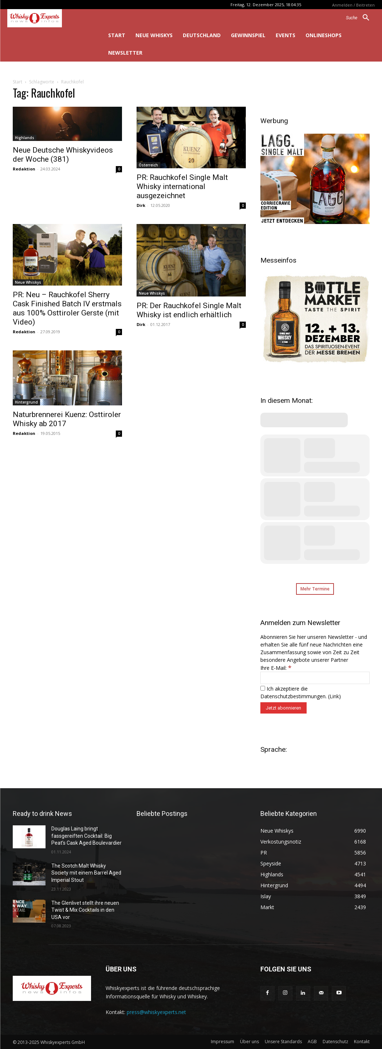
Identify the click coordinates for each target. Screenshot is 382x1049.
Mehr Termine (315, 589)
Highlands (24, 137)
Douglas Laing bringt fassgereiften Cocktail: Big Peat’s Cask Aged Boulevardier (86, 836)
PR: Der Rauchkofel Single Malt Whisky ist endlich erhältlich (189, 310)
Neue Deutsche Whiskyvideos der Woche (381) (63, 155)
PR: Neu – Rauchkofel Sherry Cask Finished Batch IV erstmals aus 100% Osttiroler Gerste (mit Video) (67, 308)
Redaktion (24, 169)
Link (334, 696)
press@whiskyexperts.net (156, 1012)
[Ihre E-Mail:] (315, 678)
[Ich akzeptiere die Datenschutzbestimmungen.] (262, 688)
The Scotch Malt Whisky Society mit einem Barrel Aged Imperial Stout (86, 873)
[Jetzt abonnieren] (283, 708)
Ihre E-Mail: (275, 667)
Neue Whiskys (28, 282)
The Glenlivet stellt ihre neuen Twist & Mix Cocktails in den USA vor (85, 910)
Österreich (148, 165)
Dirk (141, 205)
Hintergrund (26, 402)
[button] (360, 18)
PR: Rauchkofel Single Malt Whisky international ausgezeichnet (182, 186)
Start (17, 82)
